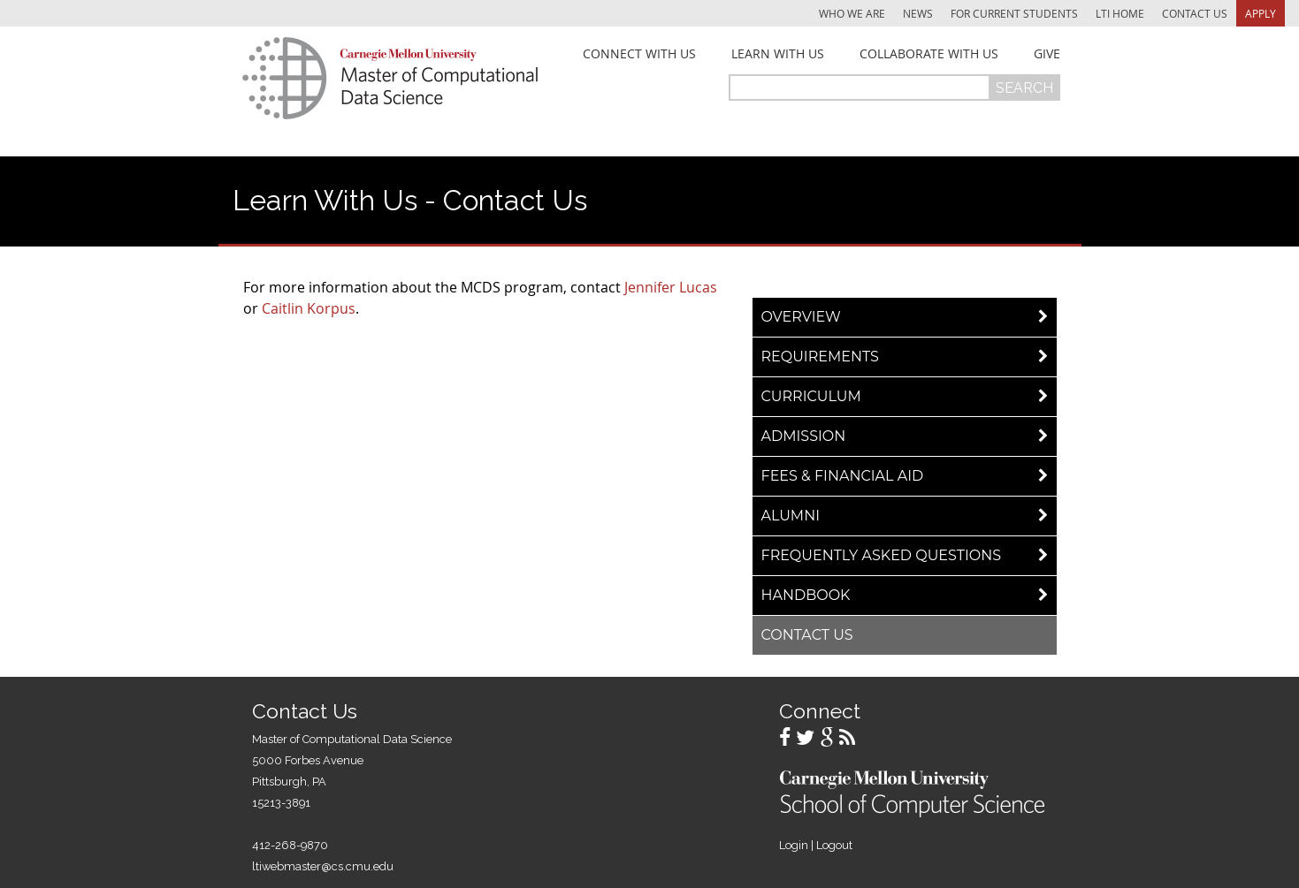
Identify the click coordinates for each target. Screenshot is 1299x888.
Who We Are (852, 13)
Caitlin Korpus (308, 308)
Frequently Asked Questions (881, 555)
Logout (834, 845)
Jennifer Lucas (670, 287)
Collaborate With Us (929, 54)
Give (1047, 54)
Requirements (820, 356)
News (918, 13)
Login (793, 845)
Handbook (806, 595)
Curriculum (811, 396)
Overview (801, 316)
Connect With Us (639, 54)
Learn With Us (777, 54)
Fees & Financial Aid (842, 475)
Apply (1260, 13)
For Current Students (1014, 13)
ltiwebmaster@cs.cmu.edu (323, 866)
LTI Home (1120, 13)
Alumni (791, 515)
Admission (803, 436)
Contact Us (1194, 13)
